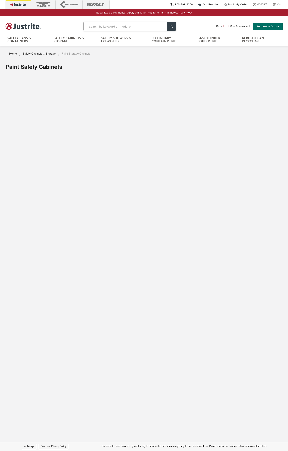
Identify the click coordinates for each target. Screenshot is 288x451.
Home (13, 54)
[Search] (171, 26)
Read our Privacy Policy (53, 446)
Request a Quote (267, 26)
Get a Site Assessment (233, 26)
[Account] (260, 4)
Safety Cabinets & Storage (39, 54)
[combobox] (130, 26)
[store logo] (23, 26)
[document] (144, 446)
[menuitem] (29, 39)
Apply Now (185, 13)
